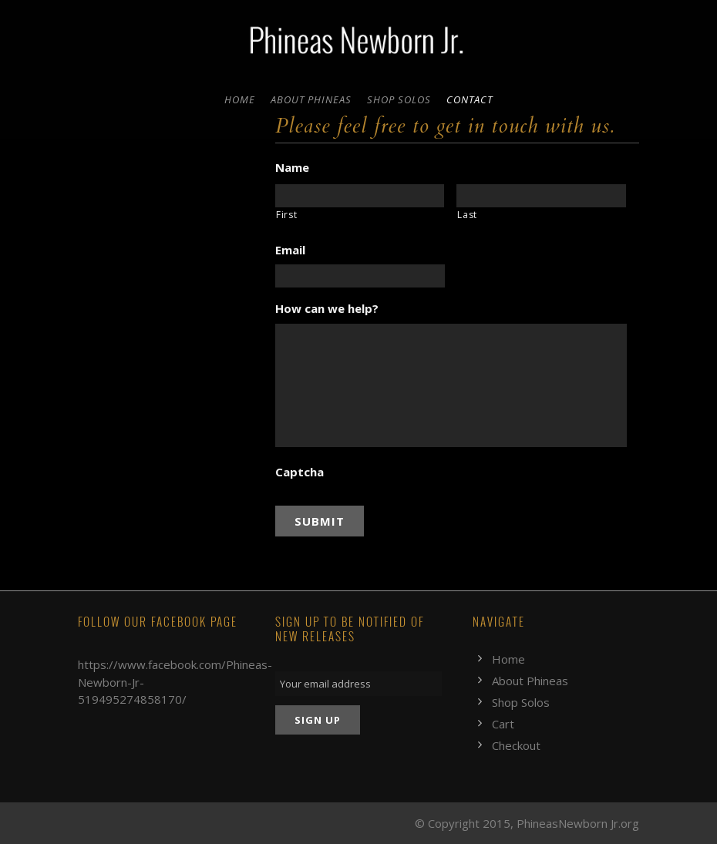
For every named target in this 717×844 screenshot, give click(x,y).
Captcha (299, 472)
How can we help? (327, 308)
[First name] (360, 195)
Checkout (516, 745)
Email (290, 250)
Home (239, 99)
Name (292, 167)
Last (467, 214)
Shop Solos (399, 99)
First (286, 214)
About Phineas (311, 99)
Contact (469, 99)
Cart (503, 723)
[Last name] (541, 195)
